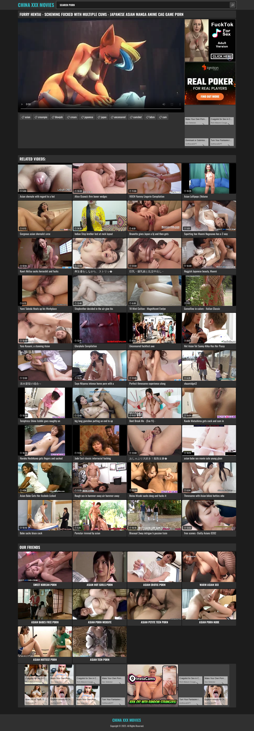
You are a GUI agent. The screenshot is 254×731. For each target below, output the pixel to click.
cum (164, 117)
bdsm (152, 117)
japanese (88, 117)
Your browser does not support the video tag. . (101, 65)
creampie (42, 117)
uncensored (119, 117)
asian (27, 117)
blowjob (59, 117)
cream (73, 117)
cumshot (137, 117)
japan (103, 117)
